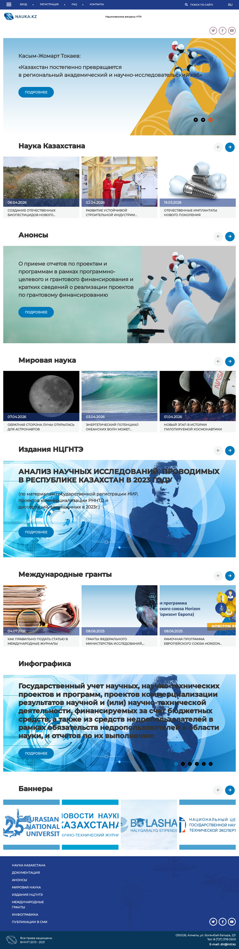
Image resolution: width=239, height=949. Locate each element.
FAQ (74, 4)
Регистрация (49, 4)
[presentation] (218, 147)
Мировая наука (26, 887)
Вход (23, 4)
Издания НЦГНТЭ (27, 895)
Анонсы (19, 880)
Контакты (97, 4)
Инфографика (25, 915)
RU (230, 5)
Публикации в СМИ (29, 922)
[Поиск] (207, 5)
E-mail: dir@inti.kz (222, 944)
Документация (26, 873)
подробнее (36, 92)
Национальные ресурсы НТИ (123, 16)
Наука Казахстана (28, 865)
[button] (9, 5)
